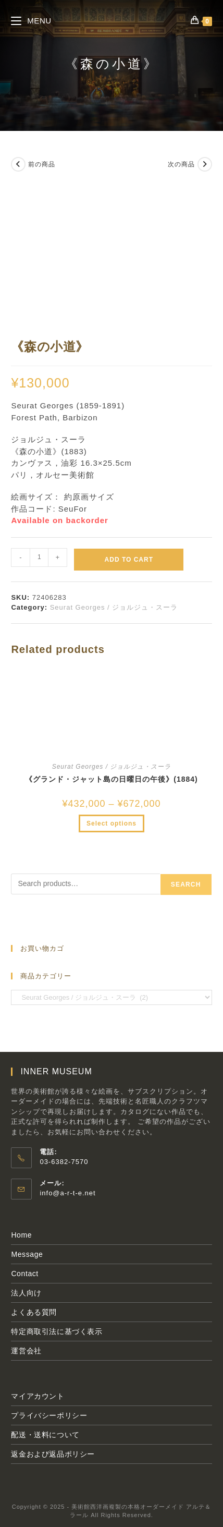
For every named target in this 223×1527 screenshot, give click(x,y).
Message (27, 1254)
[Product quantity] (39, 557)
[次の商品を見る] (204, 164)
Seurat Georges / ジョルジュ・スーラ (114, 607)
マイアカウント (37, 1396)
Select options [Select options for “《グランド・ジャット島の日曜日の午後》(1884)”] (111, 823)
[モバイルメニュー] (31, 20)
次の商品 (181, 164)
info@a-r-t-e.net (67, 1193)
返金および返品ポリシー (53, 1454)
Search (186, 884)
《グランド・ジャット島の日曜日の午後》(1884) (111, 779)
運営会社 (26, 1351)
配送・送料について (45, 1435)
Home (21, 1235)
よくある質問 (34, 1312)
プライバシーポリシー (49, 1415)
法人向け (26, 1293)
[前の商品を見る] (18, 164)
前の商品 (41, 164)
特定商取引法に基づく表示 (56, 1331)
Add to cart (129, 559)
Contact (24, 1273)
